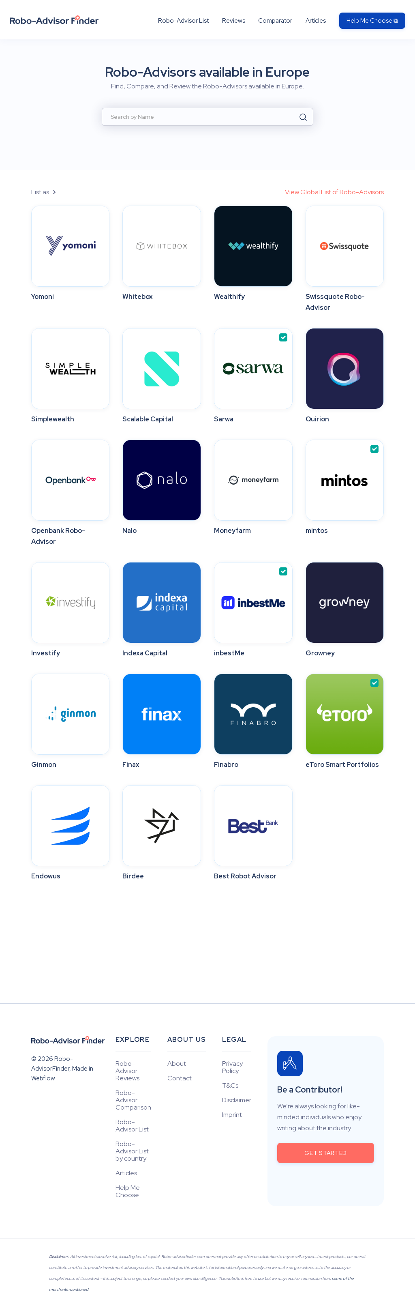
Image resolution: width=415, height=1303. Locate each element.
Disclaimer (236, 1100)
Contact (179, 1078)
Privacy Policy (232, 1067)
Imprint (232, 1114)
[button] (48, 192)
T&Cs (230, 1085)
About (176, 1063)
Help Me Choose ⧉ (372, 21)
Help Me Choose (128, 1191)
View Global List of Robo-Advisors (334, 192)
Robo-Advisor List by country (132, 1151)
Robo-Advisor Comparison (133, 1100)
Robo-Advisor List (183, 21)
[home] (54, 19)
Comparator (275, 21)
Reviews (233, 21)
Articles (316, 21)
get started (325, 1153)
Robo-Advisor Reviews (127, 1071)
